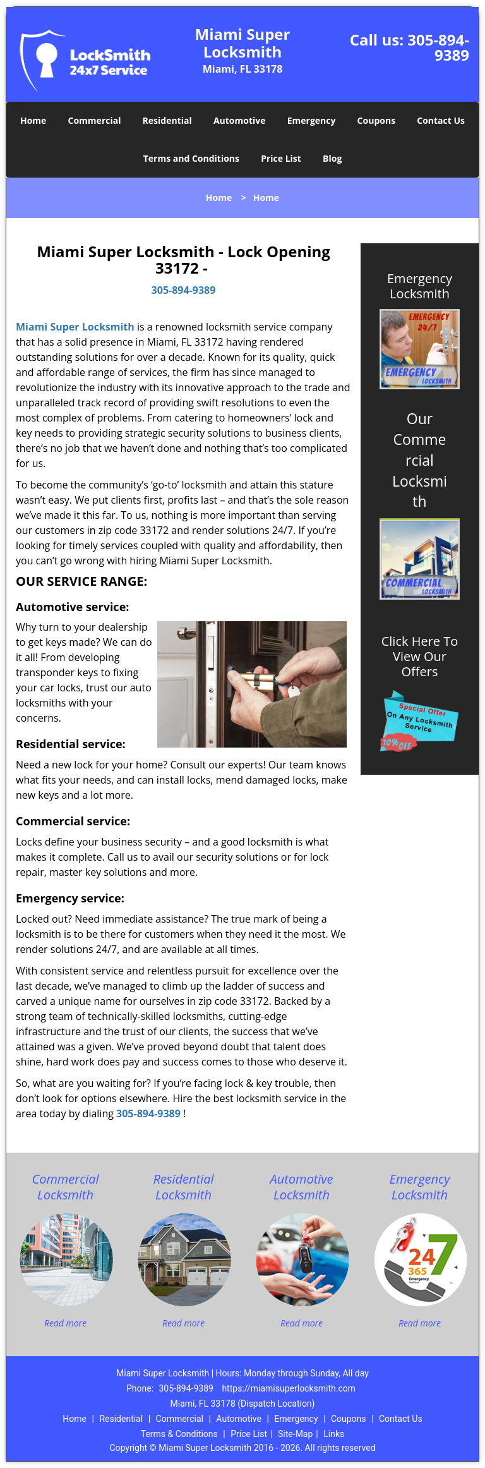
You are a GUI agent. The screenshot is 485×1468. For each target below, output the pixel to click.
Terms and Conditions (191, 158)
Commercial (94, 120)
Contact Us (441, 120)
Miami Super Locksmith (75, 327)
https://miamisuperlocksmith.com (289, 1388)
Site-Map (295, 1434)
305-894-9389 (438, 47)
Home (33, 120)
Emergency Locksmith (419, 286)
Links (333, 1434)
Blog (332, 158)
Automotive (239, 120)
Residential (167, 120)
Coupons (376, 120)
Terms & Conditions (179, 1434)
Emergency (311, 120)
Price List (281, 158)
